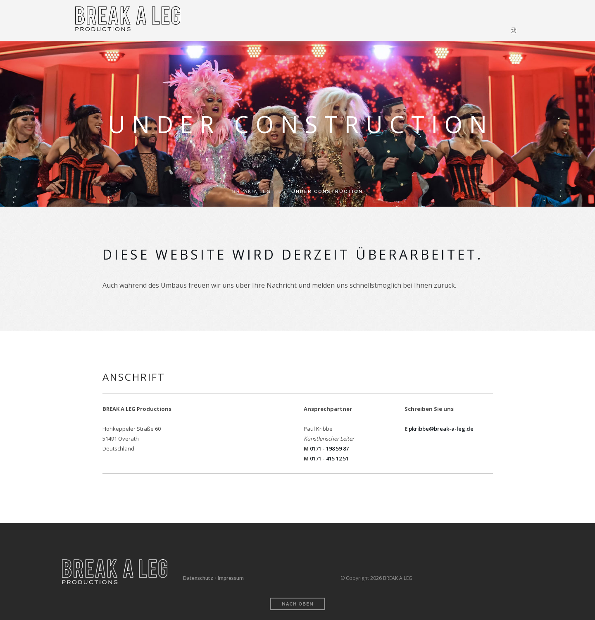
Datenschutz (198, 578)
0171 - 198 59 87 (329, 448)
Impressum (231, 578)
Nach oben (298, 604)
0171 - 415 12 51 (329, 458)
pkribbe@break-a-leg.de (441, 428)
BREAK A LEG (251, 191)
